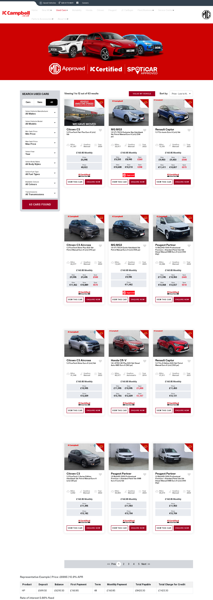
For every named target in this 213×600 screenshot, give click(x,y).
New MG (51, 12)
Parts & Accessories (175, 12)
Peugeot (107, 12)
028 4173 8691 (67, 3)
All (51, 97)
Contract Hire (115, 565)
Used (111, 545)
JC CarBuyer (120, 12)
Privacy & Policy (187, 587)
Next (143, 471)
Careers (85, 3)
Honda (88, 12)
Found (40, 199)
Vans (39, 97)
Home (42, 12)
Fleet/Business (135, 12)
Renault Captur (167, 128)
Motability (78, 12)
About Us (193, 12)
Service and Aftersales (119, 560)
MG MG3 (127, 130)
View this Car (75, 179)
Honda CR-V (127, 315)
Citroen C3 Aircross (83, 221)
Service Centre (154, 12)
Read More (76, 596)
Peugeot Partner (171, 223)
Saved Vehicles (49, 3)
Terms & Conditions (169, 587)
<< (108, 471)
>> (149, 471)
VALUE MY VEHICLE (142, 91)
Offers (112, 550)
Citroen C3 (83, 129)
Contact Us (114, 575)
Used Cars (64, 12)
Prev (113, 471)
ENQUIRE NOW (93, 179)
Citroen (97, 12)
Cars (28, 97)
